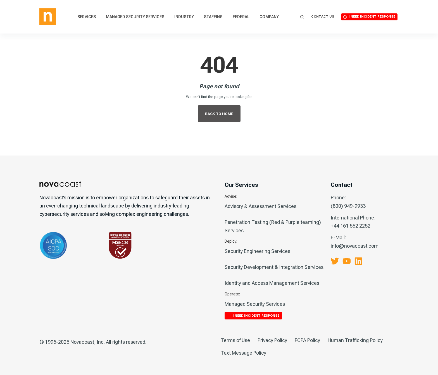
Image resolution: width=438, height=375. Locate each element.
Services (86, 17)
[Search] (302, 17)
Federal (241, 17)
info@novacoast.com (355, 246)
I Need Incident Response (372, 16)
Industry (184, 17)
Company (269, 17)
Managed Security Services (135, 17)
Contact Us (322, 16)
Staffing (213, 17)
